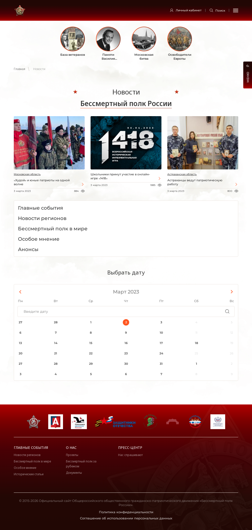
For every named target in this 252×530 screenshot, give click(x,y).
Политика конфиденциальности (126, 512)
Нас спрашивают (130, 455)
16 (126, 343)
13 (20, 343)
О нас (71, 447)
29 (91, 364)
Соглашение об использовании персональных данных (126, 518)
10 (161, 332)
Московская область (27, 174)
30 (126, 364)
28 (56, 322)
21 (55, 353)
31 (161, 364)
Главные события (31, 447)
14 (55, 343)
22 (91, 353)
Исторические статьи (29, 474)
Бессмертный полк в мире (32, 461)
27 (20, 322)
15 (90, 343)
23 (126, 353)
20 (20, 353)
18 (196, 343)
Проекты (72, 455)
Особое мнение (25, 468)
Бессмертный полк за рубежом (81, 463)
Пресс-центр (130, 447)
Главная (19, 69)
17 (161, 343)
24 (161, 353)
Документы (74, 473)
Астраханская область (182, 174)
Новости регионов (27, 455)
